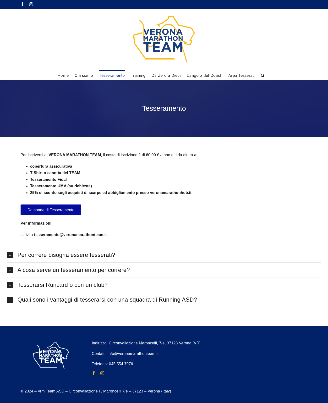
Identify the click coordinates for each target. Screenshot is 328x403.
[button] (262, 75)
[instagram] (102, 373)
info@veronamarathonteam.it (133, 354)
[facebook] (94, 373)
